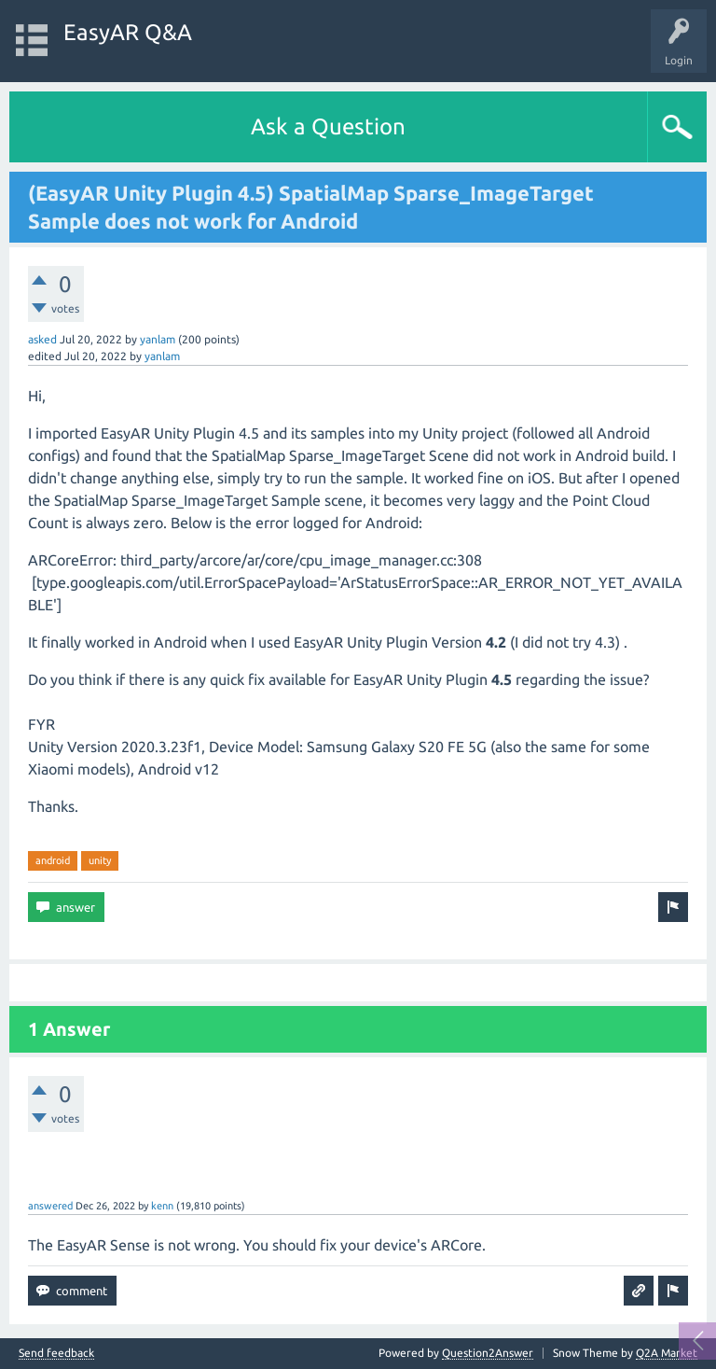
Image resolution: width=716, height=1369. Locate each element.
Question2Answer (487, 1353)
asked (42, 339)
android (52, 860)
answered (50, 1205)
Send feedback (56, 1353)
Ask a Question (328, 126)
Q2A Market (666, 1353)
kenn (162, 1205)
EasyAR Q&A (127, 32)
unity (100, 860)
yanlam (157, 339)
